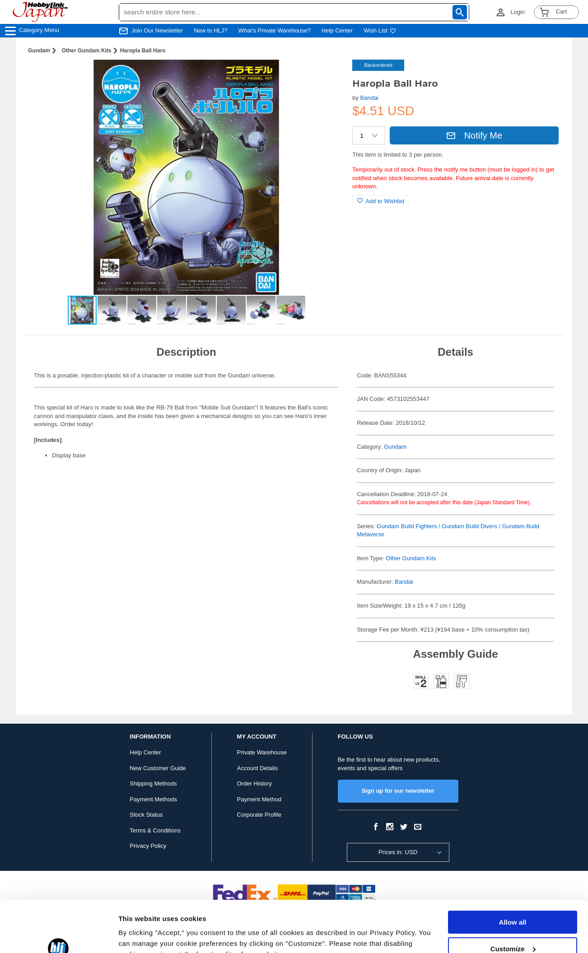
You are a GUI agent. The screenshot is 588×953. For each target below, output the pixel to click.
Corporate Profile (259, 814)
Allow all (513, 878)
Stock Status (146, 814)
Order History (254, 783)
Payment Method (259, 799)
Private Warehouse (262, 752)
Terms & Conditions (155, 830)
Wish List (380, 30)
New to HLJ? (210, 30)
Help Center (337, 30)
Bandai (369, 97)
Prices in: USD (398, 852)
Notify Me (474, 135)
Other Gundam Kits (87, 50)
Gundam (39, 50)
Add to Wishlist (380, 201)
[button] (327, 75)
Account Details (257, 768)
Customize (513, 904)
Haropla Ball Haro (143, 50)
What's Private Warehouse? (274, 30)
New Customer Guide (158, 768)
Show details (139, 935)
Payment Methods (153, 799)
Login (517, 12)
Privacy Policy (148, 845)
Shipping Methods (153, 783)
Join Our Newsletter (157, 30)
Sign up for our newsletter (398, 790)
